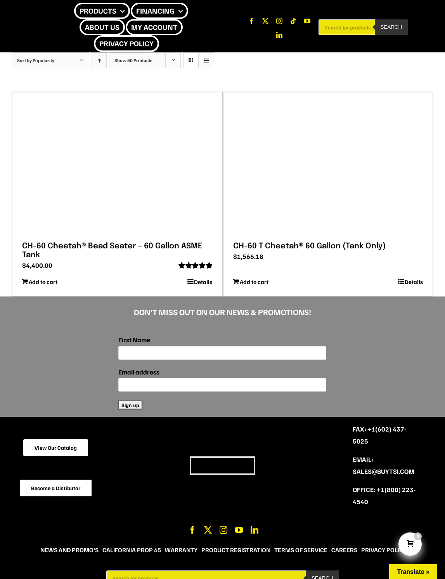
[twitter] (265, 21)
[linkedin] (279, 35)
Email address (138, 372)
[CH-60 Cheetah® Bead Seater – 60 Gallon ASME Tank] (117, 164)
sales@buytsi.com (383, 471)
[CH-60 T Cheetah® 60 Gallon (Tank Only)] (328, 164)
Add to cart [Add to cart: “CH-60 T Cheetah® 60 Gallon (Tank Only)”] (254, 281)
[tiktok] (293, 21)
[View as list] (206, 60)
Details (203, 281)
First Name (134, 340)
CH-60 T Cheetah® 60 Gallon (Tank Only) (309, 246)
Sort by (35, 60)
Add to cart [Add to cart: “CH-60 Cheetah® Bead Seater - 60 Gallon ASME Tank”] (43, 281)
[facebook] (251, 21)
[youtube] (307, 21)
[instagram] (279, 21)
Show (133, 60)
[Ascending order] (99, 60)
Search (391, 27)
